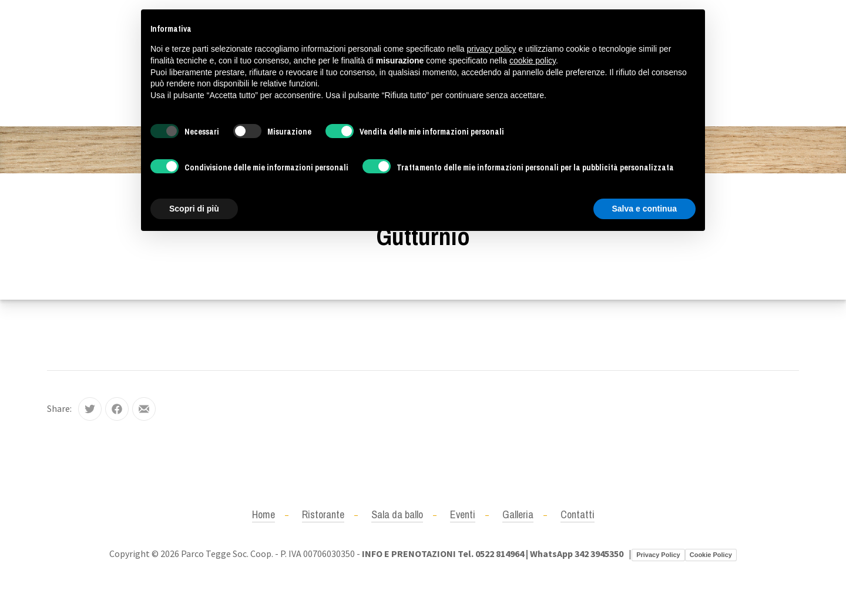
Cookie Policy (711, 554)
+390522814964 (78, 63)
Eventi (462, 514)
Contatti (577, 514)
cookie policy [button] (532, 60)
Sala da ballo (397, 514)
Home (263, 514)
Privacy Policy (658, 554)
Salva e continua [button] (644, 208)
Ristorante (323, 514)
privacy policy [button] (491, 48)
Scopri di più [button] (194, 208)
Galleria (517, 514)
